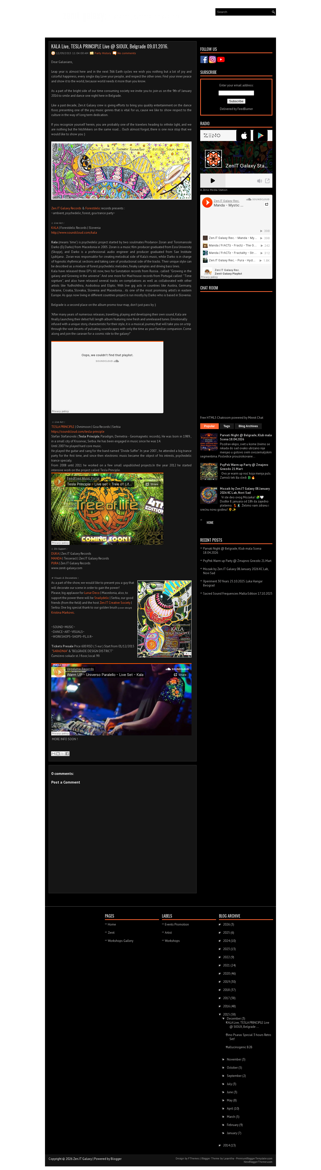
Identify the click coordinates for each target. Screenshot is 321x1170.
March (231, 1117)
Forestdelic (92, 208)
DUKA (55, 554)
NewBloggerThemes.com (258, 1162)
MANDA (56, 558)
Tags (227, 426)
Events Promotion (177, 924)
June (230, 1092)
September (234, 1076)
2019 (227, 982)
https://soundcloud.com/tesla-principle (77, 432)
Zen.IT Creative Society (115, 603)
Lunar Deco (92, 593)
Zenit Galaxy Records (120, 29)
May (230, 1100)
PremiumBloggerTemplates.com (254, 1158)
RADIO (177, 29)
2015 (227, 1014)
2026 (227, 924)
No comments (126, 53)
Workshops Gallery (120, 941)
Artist (168, 933)
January (232, 1133)
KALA (54, 228)
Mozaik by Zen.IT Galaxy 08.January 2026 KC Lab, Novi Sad (245, 491)
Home (210, 522)
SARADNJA (60, 651)
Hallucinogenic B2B (239, 1047)
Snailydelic (101, 598)
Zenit (111, 933)
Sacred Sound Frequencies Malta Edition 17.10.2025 (237, 593)
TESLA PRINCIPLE (63, 427)
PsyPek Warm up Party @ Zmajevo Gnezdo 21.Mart (237, 561)
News (54, 29)
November (234, 1059)
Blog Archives (248, 426)
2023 (227, 949)
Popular (209, 426)
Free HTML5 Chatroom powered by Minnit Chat (231, 418)
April (230, 1108)
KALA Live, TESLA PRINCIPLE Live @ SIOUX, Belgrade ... (247, 1025)
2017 (226, 998)
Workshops (172, 941)
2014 (227, 1145)
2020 (227, 973)
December (234, 1018)
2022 (227, 957)
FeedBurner (245, 109)
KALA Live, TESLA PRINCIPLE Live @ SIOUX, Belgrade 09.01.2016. (109, 46)
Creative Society (155, 29)
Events (73, 29)
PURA (54, 563)
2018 (227, 990)
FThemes (193, 1158)
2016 (227, 1006)
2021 (227, 965)
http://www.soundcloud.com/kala (74, 233)
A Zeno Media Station (213, 190)
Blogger (116, 1159)
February (233, 1125)
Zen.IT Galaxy (82, 1159)
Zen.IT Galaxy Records (66, 208)
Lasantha (229, 1158)
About (195, 29)
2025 (227, 933)
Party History (103, 53)
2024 (227, 941)
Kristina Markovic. (63, 613)
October (232, 1068)
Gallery (91, 29)
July (230, 1084)
